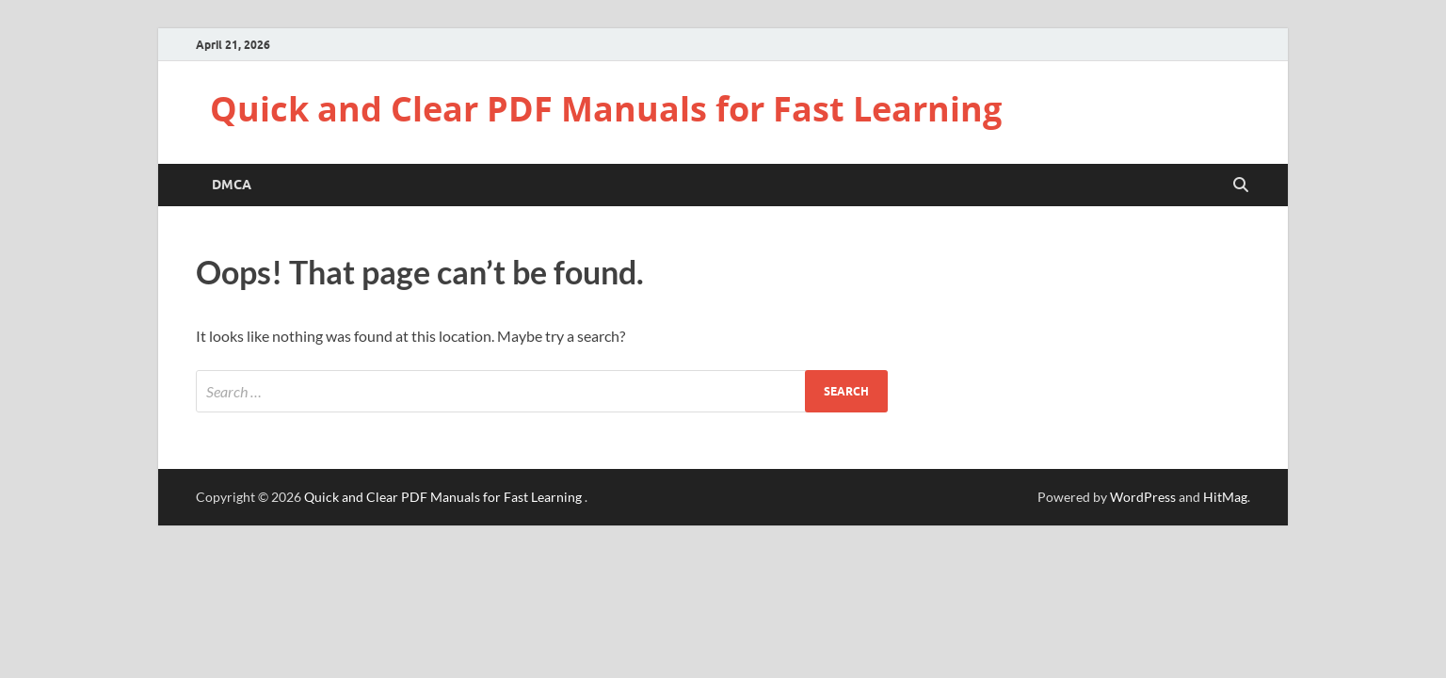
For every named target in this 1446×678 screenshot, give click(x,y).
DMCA (231, 184)
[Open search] (1241, 185)
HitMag (1225, 497)
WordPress (1143, 497)
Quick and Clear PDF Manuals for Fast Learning (606, 109)
